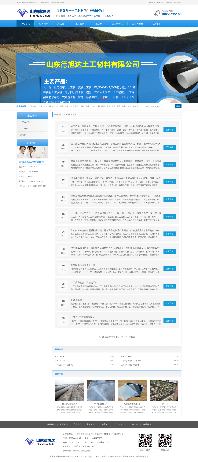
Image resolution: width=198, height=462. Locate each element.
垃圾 (108, 106)
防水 (56, 106)
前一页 (120, 337)
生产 (35, 106)
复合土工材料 (94, 456)
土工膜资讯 (25, 128)
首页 (66, 114)
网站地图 (169, 2)
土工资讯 (79, 23)
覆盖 (119, 106)
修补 (124, 106)
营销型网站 (86, 450)
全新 (98, 106)
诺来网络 (77, 450)
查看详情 (170, 130)
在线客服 (151, 2)
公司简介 (43, 23)
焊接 (61, 106)
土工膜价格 (117, 23)
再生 (87, 106)
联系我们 (160, 2)
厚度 (114, 106)
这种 (93, 106)
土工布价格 (137, 23)
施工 (77, 106)
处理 (103, 106)
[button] (95, 99)
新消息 (23, 135)
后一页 (128, 337)
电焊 (72, 106)
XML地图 (177, 2)
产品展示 (61, 23)
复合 (129, 106)
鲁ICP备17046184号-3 (113, 434)
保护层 (135, 106)
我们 (51, 106)
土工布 (83, 456)
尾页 (133, 337)
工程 (46, 106)
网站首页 (25, 23)
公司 (30, 106)
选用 (66, 106)
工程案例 (98, 23)
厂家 (40, 106)
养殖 (82, 106)
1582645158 (32, 167)
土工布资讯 (25, 122)
